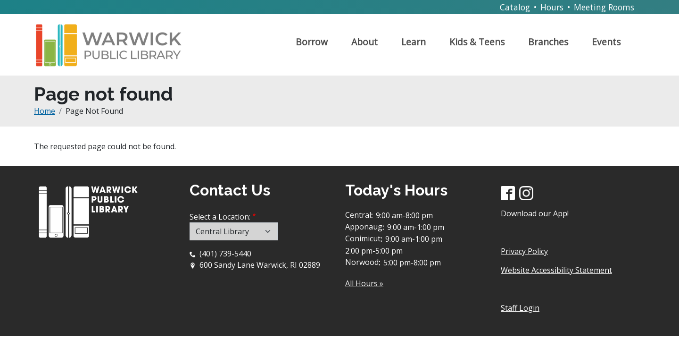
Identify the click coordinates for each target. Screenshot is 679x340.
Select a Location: (220, 217)
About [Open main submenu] (364, 41)
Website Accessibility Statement (556, 270)
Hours (551, 7)
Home (44, 111)
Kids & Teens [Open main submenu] (477, 41)
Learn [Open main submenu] (413, 41)
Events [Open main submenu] (606, 41)
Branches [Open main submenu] (548, 41)
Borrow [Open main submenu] (312, 41)
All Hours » (364, 283)
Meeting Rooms (604, 7)
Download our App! (535, 213)
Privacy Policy (524, 251)
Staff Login (520, 308)
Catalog (515, 7)
